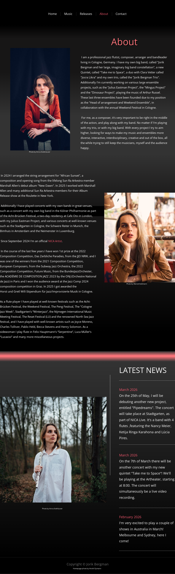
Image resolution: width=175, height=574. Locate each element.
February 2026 (130, 517)
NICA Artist (55, 241)
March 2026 (128, 389)
